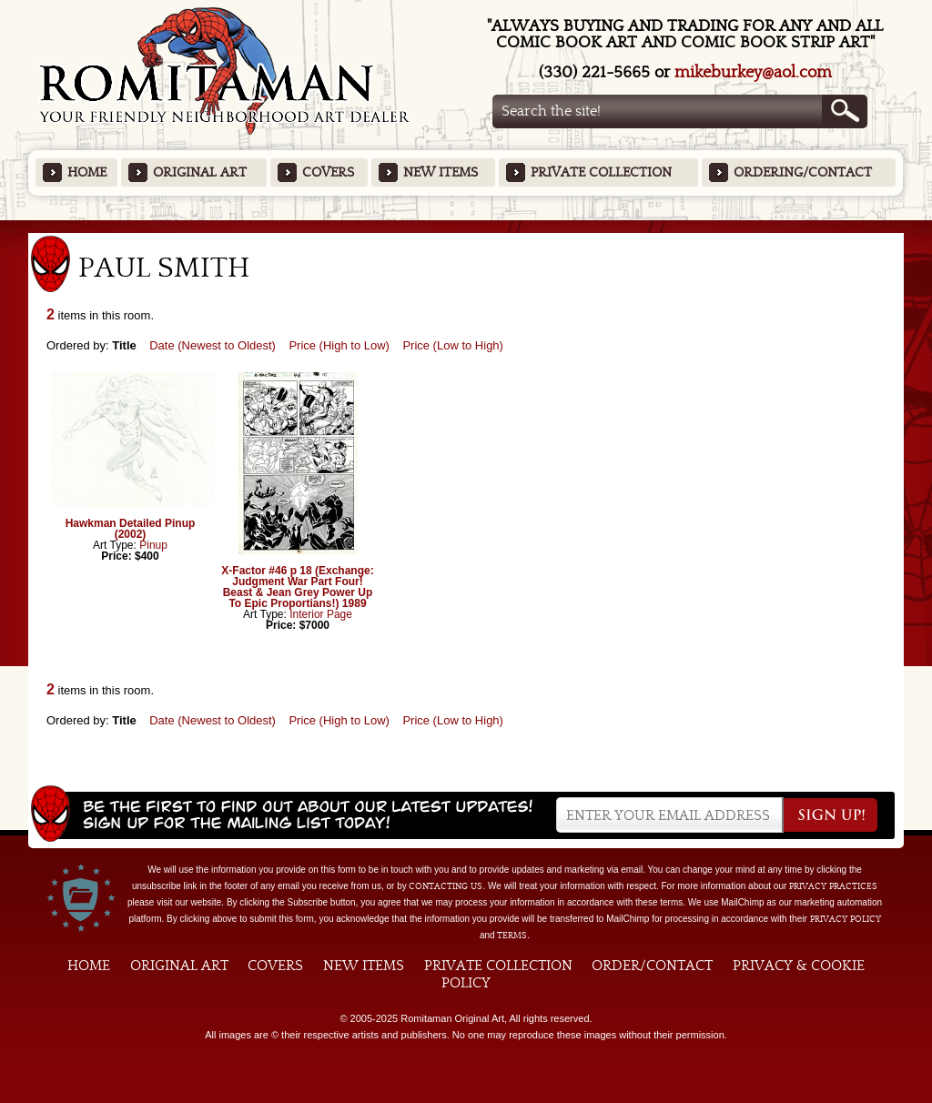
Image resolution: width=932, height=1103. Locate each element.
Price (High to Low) (339, 345)
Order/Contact (652, 965)
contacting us (445, 886)
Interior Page (320, 614)
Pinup (153, 545)
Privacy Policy (845, 919)
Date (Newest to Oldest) (212, 345)
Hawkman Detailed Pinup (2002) (131, 529)
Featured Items (466, 226)
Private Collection (601, 172)
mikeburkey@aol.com (753, 72)
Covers (328, 172)
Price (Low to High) (452, 345)
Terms (512, 935)
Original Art (200, 172)
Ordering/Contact (803, 172)
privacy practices (833, 886)
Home (86, 172)
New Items (440, 172)
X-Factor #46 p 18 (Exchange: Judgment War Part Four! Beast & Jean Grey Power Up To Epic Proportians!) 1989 (297, 587)
